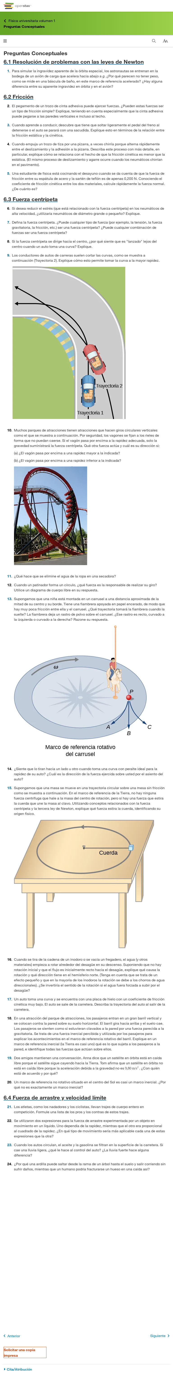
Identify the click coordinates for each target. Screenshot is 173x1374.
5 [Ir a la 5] (8, 173)
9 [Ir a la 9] (8, 255)
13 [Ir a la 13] (9, 599)
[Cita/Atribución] (86, 1369)
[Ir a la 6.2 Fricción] (86, 96)
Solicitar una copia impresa (19, 1352)
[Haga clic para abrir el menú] (5, 41)
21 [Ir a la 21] (9, 1106)
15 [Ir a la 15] (9, 788)
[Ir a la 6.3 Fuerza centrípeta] (86, 199)
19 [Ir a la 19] (9, 1058)
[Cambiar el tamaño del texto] (165, 41)
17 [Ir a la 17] (9, 999)
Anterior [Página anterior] (11, 1336)
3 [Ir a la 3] (8, 125)
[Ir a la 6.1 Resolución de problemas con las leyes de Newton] (86, 61)
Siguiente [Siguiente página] (160, 1336)
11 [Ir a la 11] (9, 576)
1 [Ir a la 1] (8, 71)
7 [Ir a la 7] (8, 222)
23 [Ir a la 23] (9, 1145)
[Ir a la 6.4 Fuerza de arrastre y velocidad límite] (86, 1097)
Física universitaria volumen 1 (29, 21)
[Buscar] (154, 41)
